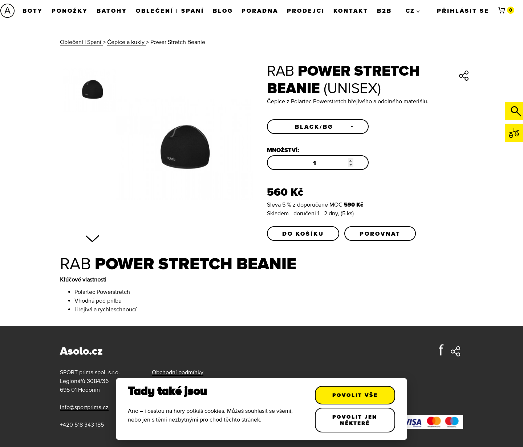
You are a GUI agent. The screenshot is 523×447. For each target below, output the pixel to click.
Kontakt (351, 10)
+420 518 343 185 (82, 424)
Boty (33, 10)
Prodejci (306, 10)
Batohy (112, 10)
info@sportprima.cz (84, 407)
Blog (223, 10)
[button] (318, 126)
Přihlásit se (463, 10)
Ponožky (70, 10)
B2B (385, 10)
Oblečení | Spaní (170, 10)
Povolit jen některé (355, 420)
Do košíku (303, 233)
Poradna (260, 10)
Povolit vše (355, 395)
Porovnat (380, 233)
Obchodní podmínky (177, 372)
